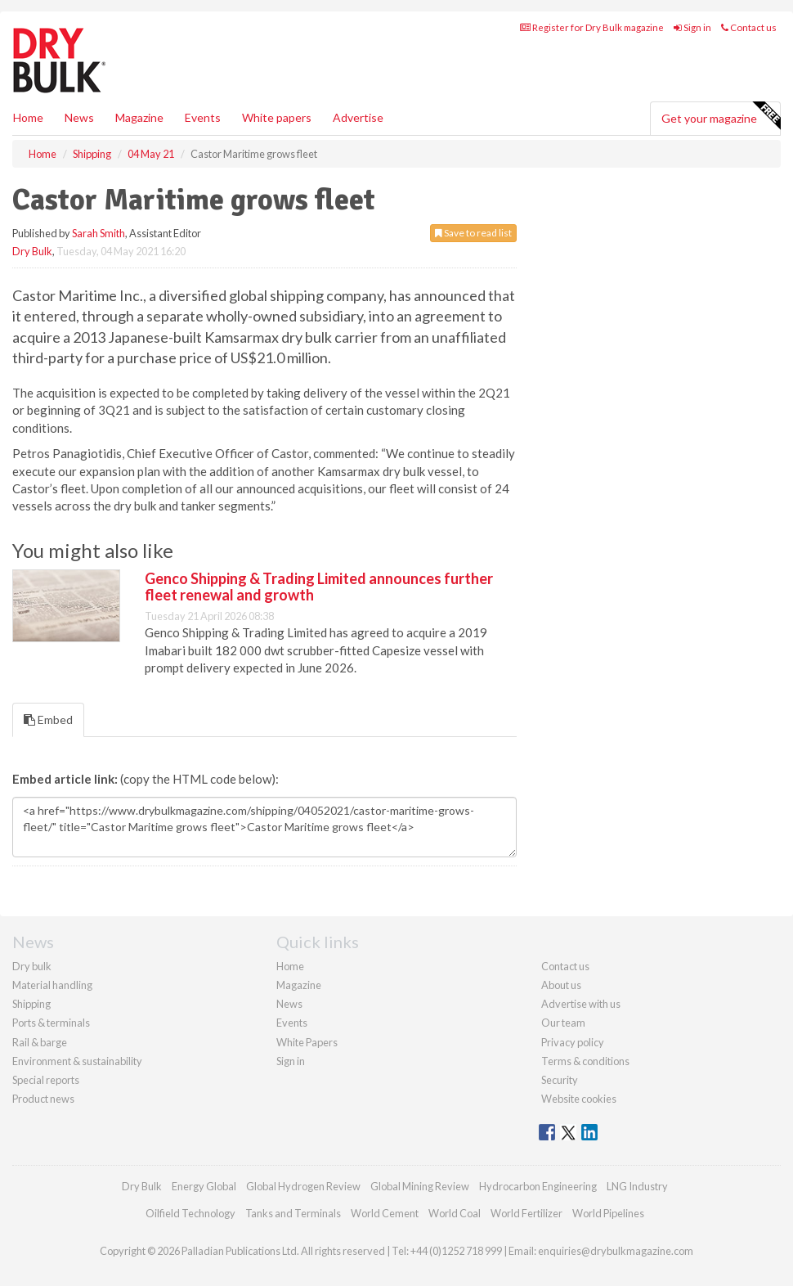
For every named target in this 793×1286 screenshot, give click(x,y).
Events (203, 117)
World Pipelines (608, 1213)
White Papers (307, 1042)
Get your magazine (720, 116)
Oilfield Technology (190, 1213)
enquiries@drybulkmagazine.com (615, 1250)
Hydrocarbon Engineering (538, 1186)
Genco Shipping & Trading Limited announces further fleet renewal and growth (319, 586)
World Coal (454, 1213)
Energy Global (204, 1186)
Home (28, 117)
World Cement (385, 1213)
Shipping (31, 1003)
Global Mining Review (419, 1186)
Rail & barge (39, 1042)
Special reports (45, 1079)
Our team (563, 1022)
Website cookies (578, 1098)
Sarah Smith (98, 233)
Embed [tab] (48, 719)
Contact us (749, 27)
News (289, 1003)
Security (559, 1079)
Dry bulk (32, 966)
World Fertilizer (526, 1213)
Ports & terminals (51, 1022)
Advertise (358, 117)
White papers (276, 117)
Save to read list (473, 233)
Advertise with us (581, 1003)
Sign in (692, 27)
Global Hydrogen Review (303, 1186)
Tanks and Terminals (293, 1213)
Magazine (139, 117)
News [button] (79, 117)
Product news (43, 1098)
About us (561, 984)
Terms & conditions (585, 1061)
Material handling (52, 984)
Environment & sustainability (77, 1061)
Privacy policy (572, 1042)
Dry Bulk (32, 251)
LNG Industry (637, 1186)
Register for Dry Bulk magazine (592, 27)
